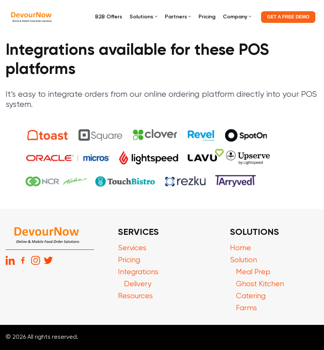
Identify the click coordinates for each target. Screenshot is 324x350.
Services (132, 248)
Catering (251, 296)
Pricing (207, 17)
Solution (243, 260)
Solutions (141, 17)
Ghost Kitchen (260, 284)
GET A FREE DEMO (288, 17)
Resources (135, 296)
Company (235, 17)
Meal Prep (253, 272)
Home (240, 248)
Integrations (138, 272)
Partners (176, 17)
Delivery (137, 284)
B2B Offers (108, 17)
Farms (246, 308)
